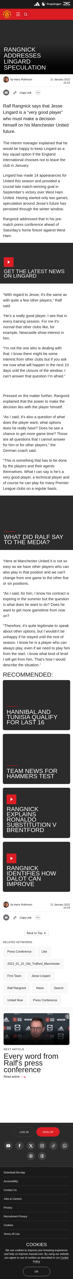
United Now (15, 1000)
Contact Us (10, 1190)
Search (59, 988)
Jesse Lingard (40, 975)
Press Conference (19, 951)
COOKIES (36, 1245)
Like (44, 951)
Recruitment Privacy (15, 1216)
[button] (18, 14)
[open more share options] (38, 93)
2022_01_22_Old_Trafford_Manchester (33, 963)
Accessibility (11, 1181)
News (40, 988)
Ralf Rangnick (16, 988)
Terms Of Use (12, 1233)
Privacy (8, 1207)
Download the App (14, 1172)
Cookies (8, 1225)
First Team (14, 975)
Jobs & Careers (13, 1198)
